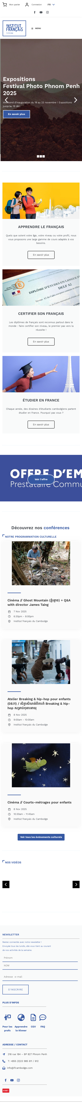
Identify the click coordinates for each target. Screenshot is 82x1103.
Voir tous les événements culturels (41, 835)
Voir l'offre (41, 476)
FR (49, 4)
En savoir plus (41, 112)
